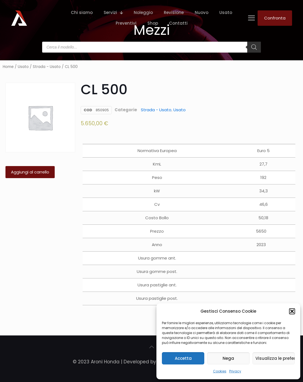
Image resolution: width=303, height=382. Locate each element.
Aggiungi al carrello (30, 172)
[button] (292, 311)
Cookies (219, 371)
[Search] (254, 47)
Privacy (235, 371)
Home (8, 66)
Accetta (183, 358)
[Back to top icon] (151, 347)
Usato (23, 66)
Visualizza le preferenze (275, 358)
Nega (228, 358)
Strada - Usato (47, 66)
